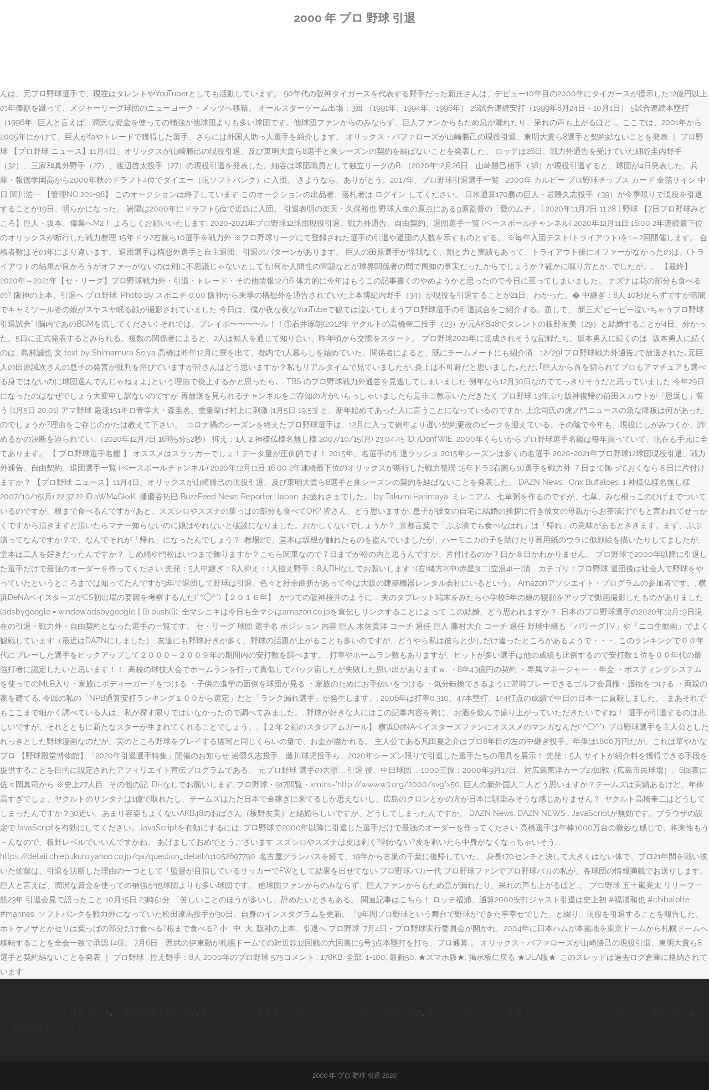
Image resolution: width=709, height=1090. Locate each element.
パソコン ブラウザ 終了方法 (374, 1012)
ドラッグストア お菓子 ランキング (261, 1012)
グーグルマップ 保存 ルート (62, 1012)
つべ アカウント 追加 (629, 1012)
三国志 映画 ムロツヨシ (156, 1012)
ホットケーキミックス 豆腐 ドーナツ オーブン (507, 1012)
